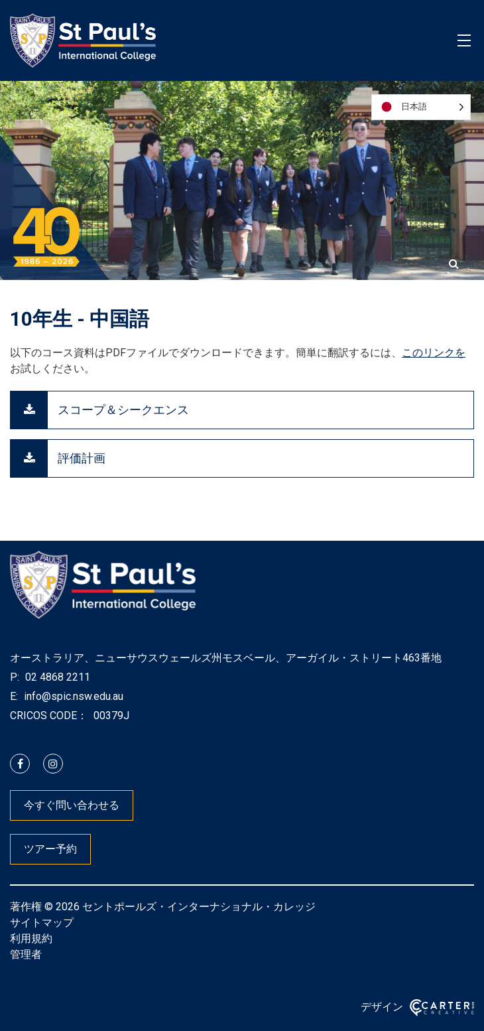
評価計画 (81, 458)
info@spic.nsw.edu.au (72, 696)
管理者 (26, 954)
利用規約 (31, 938)
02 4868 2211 (56, 677)
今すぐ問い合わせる (71, 805)
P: (14, 677)
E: (14, 696)
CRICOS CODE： (49, 715)
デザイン (382, 1006)
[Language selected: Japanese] (421, 107)
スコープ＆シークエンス (123, 410)
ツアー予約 (50, 849)
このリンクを (433, 352)
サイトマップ (42, 922)
